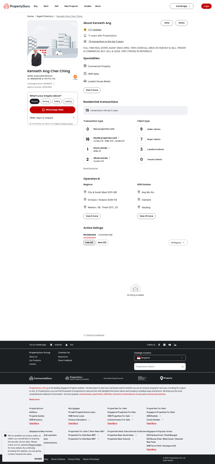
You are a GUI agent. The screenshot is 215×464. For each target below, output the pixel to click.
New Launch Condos (38, 439)
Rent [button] (48, 6)
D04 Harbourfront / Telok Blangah (162, 435)
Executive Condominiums (124, 394)
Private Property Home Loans (81, 412)
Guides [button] (87, 6)
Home (30, 16)
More (99, 6)
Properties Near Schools (121, 438)
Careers (32, 364)
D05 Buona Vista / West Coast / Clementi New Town (165, 440)
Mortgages (74, 408)
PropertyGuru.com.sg (38, 388)
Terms (57, 124)
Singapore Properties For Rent (161, 412)
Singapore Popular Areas (159, 431)
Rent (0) (102, 242)
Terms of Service (58, 459)
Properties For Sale (117, 408)
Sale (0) (89, 242)
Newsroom (63, 357)
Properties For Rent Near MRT (84, 438)
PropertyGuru (36, 408)
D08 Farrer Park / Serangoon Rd (161, 446)
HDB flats (108, 394)
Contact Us (64, 352)
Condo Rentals (155, 419)
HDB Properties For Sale (121, 416)
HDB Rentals (154, 416)
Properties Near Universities (122, 435)
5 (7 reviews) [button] (94, 29)
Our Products (35, 360)
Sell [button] (58, 6)
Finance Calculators (79, 419)
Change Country (142, 352)
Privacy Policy (67, 124)
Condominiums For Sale (121, 419)
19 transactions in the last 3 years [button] (105, 41)
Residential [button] (89, 234)
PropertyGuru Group (39, 352)
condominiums (85, 394)
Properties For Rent (156, 408)
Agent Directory (45, 16)
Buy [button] (37, 6)
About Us (33, 357)
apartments (98, 394)
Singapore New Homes (40, 431)
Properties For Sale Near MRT (84, 435)
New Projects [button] (72, 6)
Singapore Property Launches (43, 435)
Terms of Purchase (91, 459)
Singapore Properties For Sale (122, 412)
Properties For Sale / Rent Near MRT (86, 431)
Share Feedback (65, 360)
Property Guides (36, 416)
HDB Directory (35, 420)
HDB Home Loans (76, 416)
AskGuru (33, 412)
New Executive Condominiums (43, 443)
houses (139, 394)
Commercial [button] (105, 234)
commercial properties (156, 394)
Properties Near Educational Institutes (127, 431)
